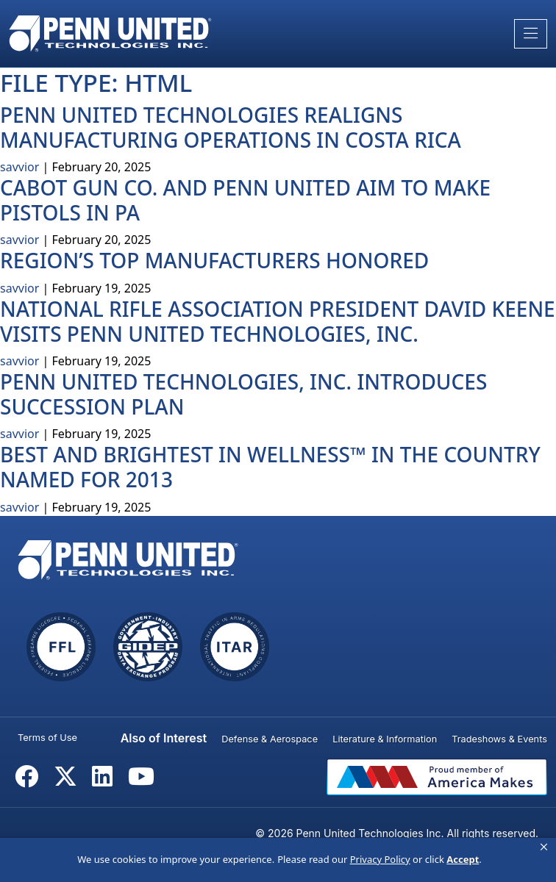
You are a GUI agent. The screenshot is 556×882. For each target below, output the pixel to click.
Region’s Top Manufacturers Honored (214, 260)
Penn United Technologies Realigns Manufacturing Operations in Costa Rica (230, 127)
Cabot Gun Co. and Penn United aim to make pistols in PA (245, 199)
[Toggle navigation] (530, 34)
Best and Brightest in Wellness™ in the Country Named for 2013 (270, 466)
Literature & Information (384, 739)
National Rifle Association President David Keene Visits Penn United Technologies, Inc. (277, 321)
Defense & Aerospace (269, 739)
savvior (19, 167)
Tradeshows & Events (499, 739)
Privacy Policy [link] (380, 859)
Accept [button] (462, 859)
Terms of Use (47, 737)
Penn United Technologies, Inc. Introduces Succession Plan (243, 394)
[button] (544, 847)
